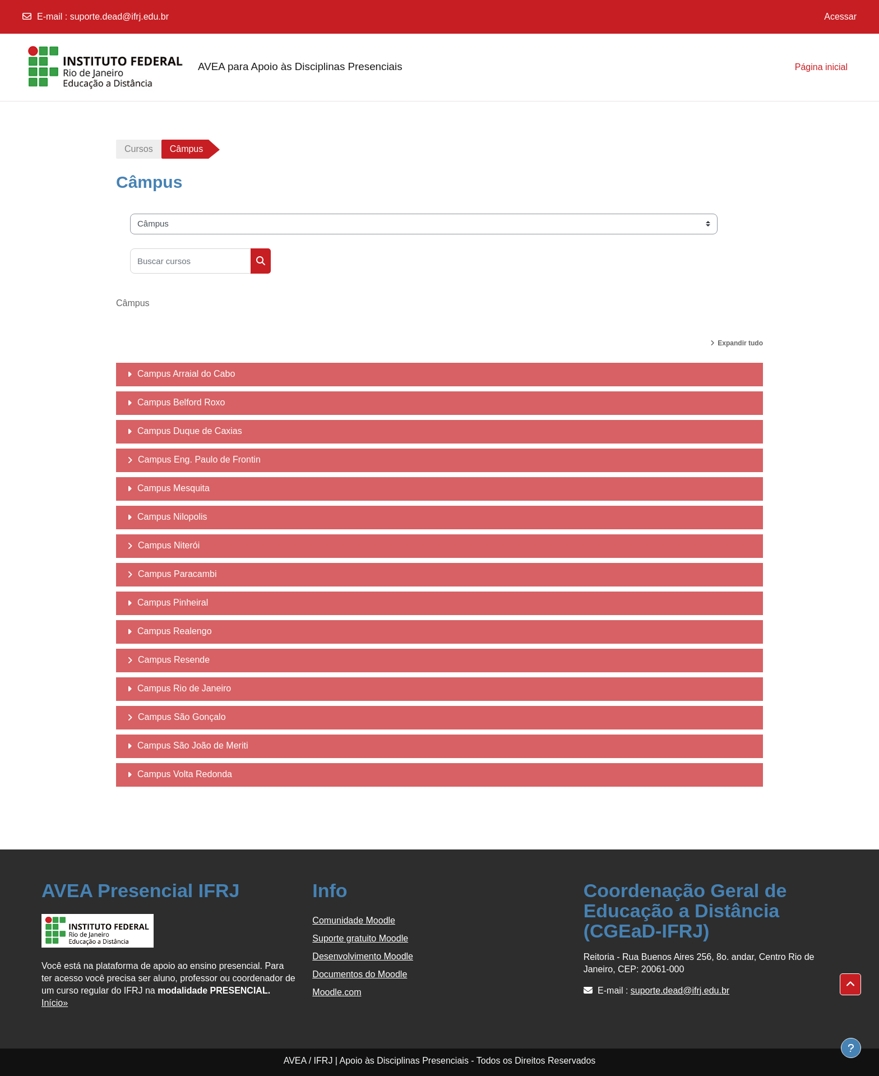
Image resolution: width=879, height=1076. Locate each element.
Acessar (840, 16)
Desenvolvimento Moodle (362, 956)
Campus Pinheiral (172, 602)
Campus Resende (174, 659)
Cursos (138, 149)
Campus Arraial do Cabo (186, 373)
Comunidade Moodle (353, 920)
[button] (850, 984)
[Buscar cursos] (190, 261)
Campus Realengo (174, 631)
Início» (54, 1003)
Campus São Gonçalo (182, 717)
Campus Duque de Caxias (189, 431)
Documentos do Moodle (359, 974)
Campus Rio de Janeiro (184, 688)
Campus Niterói (169, 545)
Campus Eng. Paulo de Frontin (199, 459)
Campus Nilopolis (172, 516)
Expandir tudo (740, 343)
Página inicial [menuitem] (821, 67)
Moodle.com (336, 992)
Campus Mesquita (173, 488)
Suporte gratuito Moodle (360, 938)
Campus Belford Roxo (181, 402)
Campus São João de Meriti (192, 745)
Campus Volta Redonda (184, 774)
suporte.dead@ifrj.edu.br (119, 16)
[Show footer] (851, 1048)
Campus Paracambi (177, 574)
